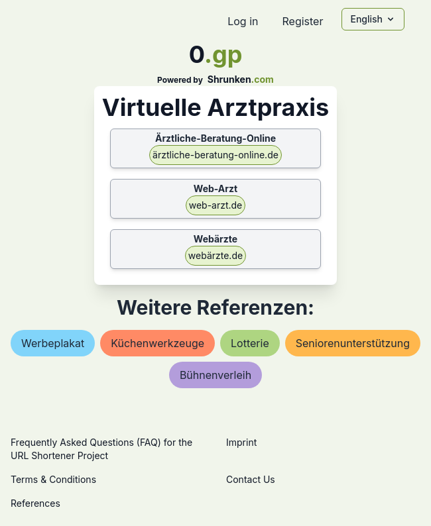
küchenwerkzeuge (157, 343)
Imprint (241, 442)
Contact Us (250, 479)
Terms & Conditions (53, 479)
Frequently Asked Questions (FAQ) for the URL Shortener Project (101, 449)
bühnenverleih (215, 375)
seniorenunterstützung (353, 343)
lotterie (250, 343)
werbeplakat (52, 343)
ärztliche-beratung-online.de (215, 154)
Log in (242, 21)
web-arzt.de (216, 205)
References (35, 503)
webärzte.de (215, 255)
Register (302, 21)
